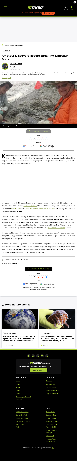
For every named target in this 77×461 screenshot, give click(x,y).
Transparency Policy (23, 421)
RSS (53, 448)
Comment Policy (22, 418)
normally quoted (30, 206)
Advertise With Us (52, 390)
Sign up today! (38, 370)
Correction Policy (22, 415)
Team (18, 384)
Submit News (51, 387)
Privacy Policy (51, 418)
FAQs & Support (52, 394)
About (18, 387)
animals (46, 333)
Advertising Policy (52, 421)
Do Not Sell (50, 436)
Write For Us (50, 384)
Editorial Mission (22, 412)
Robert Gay (15, 209)
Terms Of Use (50, 412)
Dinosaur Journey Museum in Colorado (40, 209)
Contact (49, 381)
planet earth (10, 333)
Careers (18, 390)
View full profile (6, 78)
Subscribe (19, 394)
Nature (6, 50)
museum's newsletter (56, 228)
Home (18, 381)
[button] (71, 7)
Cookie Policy (51, 415)
